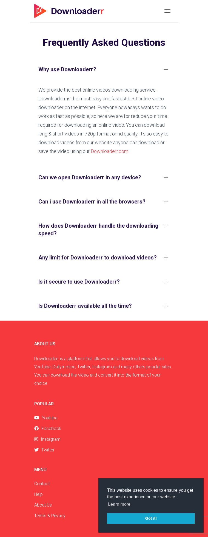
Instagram (47, 439)
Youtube (46, 417)
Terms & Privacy (49, 515)
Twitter (44, 450)
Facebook (47, 428)
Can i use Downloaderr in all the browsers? (92, 201)
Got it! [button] (151, 518)
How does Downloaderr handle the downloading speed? (98, 229)
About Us (43, 505)
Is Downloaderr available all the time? (85, 306)
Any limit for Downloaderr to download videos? (97, 257)
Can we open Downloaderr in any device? (89, 177)
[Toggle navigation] (167, 11)
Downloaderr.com (109, 151)
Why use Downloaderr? (67, 69)
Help (38, 494)
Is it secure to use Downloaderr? (79, 281)
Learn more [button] (119, 504)
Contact (42, 483)
